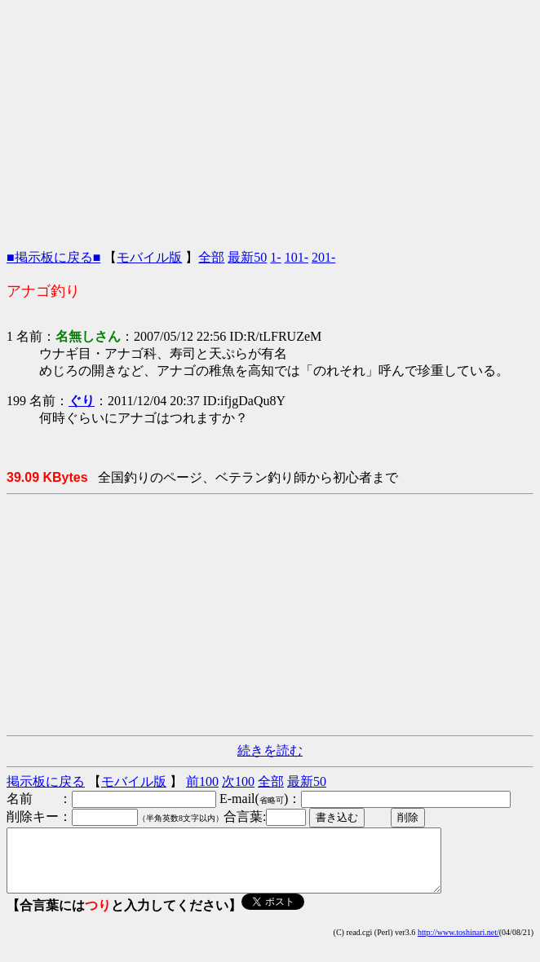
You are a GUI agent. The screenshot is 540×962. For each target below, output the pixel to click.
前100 (202, 781)
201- (323, 257)
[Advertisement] (270, 121)
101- (296, 257)
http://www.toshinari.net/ (458, 944)
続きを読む (270, 750)
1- (275, 257)
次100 (238, 781)
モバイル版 (149, 257)
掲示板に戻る (46, 781)
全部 (211, 257)
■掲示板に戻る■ (53, 257)
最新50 (247, 257)
